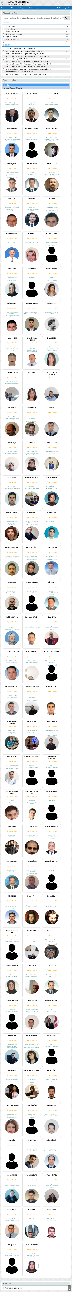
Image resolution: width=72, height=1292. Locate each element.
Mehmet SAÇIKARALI (32, 687)
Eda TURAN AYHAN (12, 373)
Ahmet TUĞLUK (51, 164)
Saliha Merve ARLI (12, 1001)
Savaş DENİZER (32, 1001)
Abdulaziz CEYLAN (12, 94)
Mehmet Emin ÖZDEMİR (12, 723)
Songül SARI (12, 1070)
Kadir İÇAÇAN (51, 582)
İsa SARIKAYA (12, 582)
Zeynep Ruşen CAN (31, 1245)
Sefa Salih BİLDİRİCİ (51, 1001)
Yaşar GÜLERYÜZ (31, 1175)
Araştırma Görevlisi (12, 42)
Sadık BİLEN (52, 966)
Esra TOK (32, 443)
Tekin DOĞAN (51, 1070)
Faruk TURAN (11, 477)
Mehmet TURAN (51, 687)
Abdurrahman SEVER (51, 94)
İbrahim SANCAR (51, 547)
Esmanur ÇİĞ (12, 443)
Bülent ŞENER (11, 303)
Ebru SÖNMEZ (51, 338)
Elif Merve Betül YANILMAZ (51, 374)
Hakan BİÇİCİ (31, 512)
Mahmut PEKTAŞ (31, 652)
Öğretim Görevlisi (11, 37)
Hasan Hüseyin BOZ (11, 547)
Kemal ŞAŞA (51, 617)
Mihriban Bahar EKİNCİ (31, 756)
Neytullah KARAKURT (52, 861)
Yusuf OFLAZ (51, 1210)
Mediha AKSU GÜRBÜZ (51, 652)
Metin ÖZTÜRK (12, 756)
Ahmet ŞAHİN (11, 164)
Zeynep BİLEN (12, 1245)
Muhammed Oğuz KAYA (12, 792)
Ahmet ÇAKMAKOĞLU (31, 129)
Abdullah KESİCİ (31, 94)
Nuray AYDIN (31, 896)
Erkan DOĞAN (31, 408)
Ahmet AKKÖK (12, 129)
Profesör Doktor (11, 26)
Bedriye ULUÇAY (51, 268)
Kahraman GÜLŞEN (31, 617)
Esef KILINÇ (51, 408)
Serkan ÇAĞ (12, 1035)
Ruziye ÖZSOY (31, 966)
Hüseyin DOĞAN (31, 547)
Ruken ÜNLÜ (51, 931)
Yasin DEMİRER (52, 1175)
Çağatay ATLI (51, 303)
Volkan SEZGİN (12, 1175)
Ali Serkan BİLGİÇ (12, 233)
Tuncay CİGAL (51, 1105)
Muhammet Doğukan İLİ (32, 792)
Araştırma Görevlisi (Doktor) (15, 39)
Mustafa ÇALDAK (31, 826)
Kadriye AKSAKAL (12, 617)
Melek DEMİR (31, 722)
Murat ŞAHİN (11, 826)
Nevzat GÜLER (32, 861)
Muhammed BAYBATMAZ (51, 757)
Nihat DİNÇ (12, 896)
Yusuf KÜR (31, 1210)
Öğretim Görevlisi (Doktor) (14, 34)
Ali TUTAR (51, 199)
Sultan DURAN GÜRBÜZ (31, 1070)
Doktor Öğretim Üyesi (13, 32)
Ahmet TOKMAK (31, 164)
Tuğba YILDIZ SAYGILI (12, 1105)
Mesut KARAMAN (51, 722)
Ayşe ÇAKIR (12, 268)
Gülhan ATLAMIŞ (11, 512)
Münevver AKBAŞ (51, 791)
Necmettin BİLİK (11, 861)
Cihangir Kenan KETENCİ (32, 339)
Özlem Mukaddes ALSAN (12, 932)
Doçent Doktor (11, 29)
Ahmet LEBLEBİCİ (51, 129)
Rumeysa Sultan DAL (12, 966)
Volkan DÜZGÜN (51, 1140)
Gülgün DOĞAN (51, 477)
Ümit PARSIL (32, 1140)
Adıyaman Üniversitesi (13, 1288)
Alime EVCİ (31, 233)
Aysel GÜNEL (31, 268)
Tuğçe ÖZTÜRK (32, 1105)
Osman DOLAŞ (51, 896)
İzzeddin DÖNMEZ (32, 582)
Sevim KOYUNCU (31, 1035)
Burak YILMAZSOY (32, 303)
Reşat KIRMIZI (31, 931)
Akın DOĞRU (12, 199)
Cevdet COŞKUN (11, 338)
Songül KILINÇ (51, 1035)
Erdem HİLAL (11, 408)
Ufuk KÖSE (11, 1140)
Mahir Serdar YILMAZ (12, 652)
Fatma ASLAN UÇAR (31, 477)
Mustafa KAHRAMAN (51, 826)
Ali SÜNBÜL (31, 199)
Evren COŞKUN (52, 443)
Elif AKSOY (31, 373)
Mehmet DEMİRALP (11, 687)
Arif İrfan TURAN (51, 233)
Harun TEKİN (51, 512)
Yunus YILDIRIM (12, 1210)
